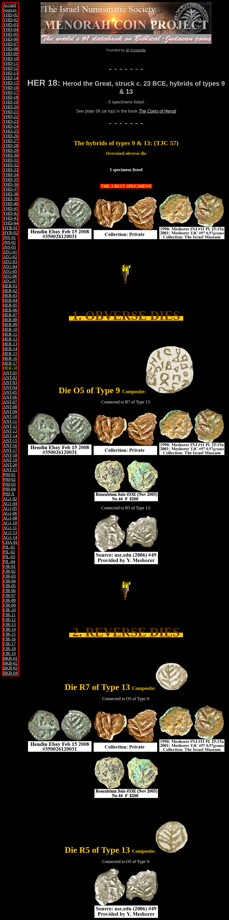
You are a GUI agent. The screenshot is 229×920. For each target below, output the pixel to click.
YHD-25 (10, 131)
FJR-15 (9, 634)
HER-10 (10, 329)
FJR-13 (9, 624)
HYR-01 (10, 227)
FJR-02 (9, 571)
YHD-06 (10, 39)
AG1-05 (10, 508)
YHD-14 (10, 78)
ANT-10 (10, 416)
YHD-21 (10, 111)
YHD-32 (10, 165)
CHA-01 (10, 542)
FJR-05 (9, 585)
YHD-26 (10, 136)
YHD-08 (10, 48)
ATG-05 (10, 271)
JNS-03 (9, 247)
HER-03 (10, 295)
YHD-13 (10, 73)
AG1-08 (10, 518)
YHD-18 (10, 97)
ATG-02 (10, 257)
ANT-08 (10, 406)
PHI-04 (9, 489)
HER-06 (10, 310)
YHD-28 (10, 145)
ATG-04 (10, 266)
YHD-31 (10, 160)
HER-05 (10, 305)
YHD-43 (10, 218)
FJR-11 (9, 615)
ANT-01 (10, 373)
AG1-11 (10, 527)
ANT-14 (10, 436)
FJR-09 (9, 605)
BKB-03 (10, 668)
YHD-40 (10, 203)
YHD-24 (10, 126)
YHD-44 (10, 223)
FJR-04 (9, 581)
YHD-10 (10, 58)
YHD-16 (10, 87)
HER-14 (10, 348)
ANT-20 (10, 465)
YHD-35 (10, 179)
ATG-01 (10, 252)
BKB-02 (10, 663)
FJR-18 (9, 648)
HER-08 (10, 319)
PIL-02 (9, 552)
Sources (10, 10)
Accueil (9, 5)
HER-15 (10, 353)
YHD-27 (10, 140)
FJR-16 (9, 639)
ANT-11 (10, 421)
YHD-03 (10, 24)
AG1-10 (10, 523)
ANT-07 (10, 402)
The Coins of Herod (157, 111)
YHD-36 (10, 184)
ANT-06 (10, 397)
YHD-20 (10, 107)
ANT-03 (10, 382)
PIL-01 (9, 547)
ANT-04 (10, 387)
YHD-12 (10, 68)
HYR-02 (10, 232)
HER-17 (10, 363)
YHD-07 (10, 44)
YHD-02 (10, 19)
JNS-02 (9, 242)
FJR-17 (9, 644)
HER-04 (10, 300)
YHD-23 (10, 121)
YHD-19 (10, 102)
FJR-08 (9, 600)
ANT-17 (10, 450)
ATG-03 (10, 261)
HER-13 (10, 344)
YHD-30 (10, 155)
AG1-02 (10, 498)
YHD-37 (10, 189)
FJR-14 (9, 629)
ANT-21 (10, 469)
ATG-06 (10, 276)
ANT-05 (10, 392)
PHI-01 (9, 474)
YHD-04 (10, 29)
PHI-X (9, 494)
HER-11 (10, 334)
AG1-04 (10, 503)
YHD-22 (10, 116)
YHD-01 (10, 15)
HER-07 (10, 315)
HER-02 (10, 290)
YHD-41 (10, 208)
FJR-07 (9, 595)
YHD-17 (10, 92)
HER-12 (10, 339)
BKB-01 (10, 658)
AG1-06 (10, 513)
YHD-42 (10, 213)
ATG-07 (10, 281)
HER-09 (10, 324)
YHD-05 (10, 34)
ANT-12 (10, 426)
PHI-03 (9, 484)
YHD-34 (10, 174)
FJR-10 (9, 610)
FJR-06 (9, 590)
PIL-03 (9, 556)
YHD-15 (10, 82)
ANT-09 (10, 411)
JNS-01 (9, 237)
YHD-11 (10, 63)
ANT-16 (10, 445)
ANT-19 (10, 460)
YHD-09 (10, 53)
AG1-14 (10, 537)
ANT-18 (10, 455)
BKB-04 (10, 673)
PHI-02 (9, 479)
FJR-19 (9, 653)
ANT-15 (10, 440)
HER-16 (10, 358)
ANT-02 (10, 377)
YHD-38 (10, 194)
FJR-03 (9, 576)
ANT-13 (10, 431)
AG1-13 (10, 532)
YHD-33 (10, 169)
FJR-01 (9, 566)
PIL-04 (9, 561)
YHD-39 (10, 198)
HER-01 (10, 286)
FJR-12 (9, 619)
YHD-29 (10, 150)
